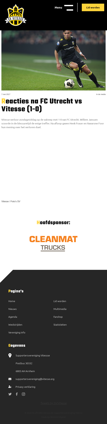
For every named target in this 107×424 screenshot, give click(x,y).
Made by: (45, 417)
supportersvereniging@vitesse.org (35, 378)
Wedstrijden (15, 324)
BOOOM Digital (58, 417)
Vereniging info (16, 332)
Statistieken (60, 324)
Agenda (12, 316)
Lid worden (93, 7)
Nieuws (12, 308)
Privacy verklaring (25, 386)
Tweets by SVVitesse (53, 403)
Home (11, 301)
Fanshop (58, 316)
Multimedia (60, 308)
